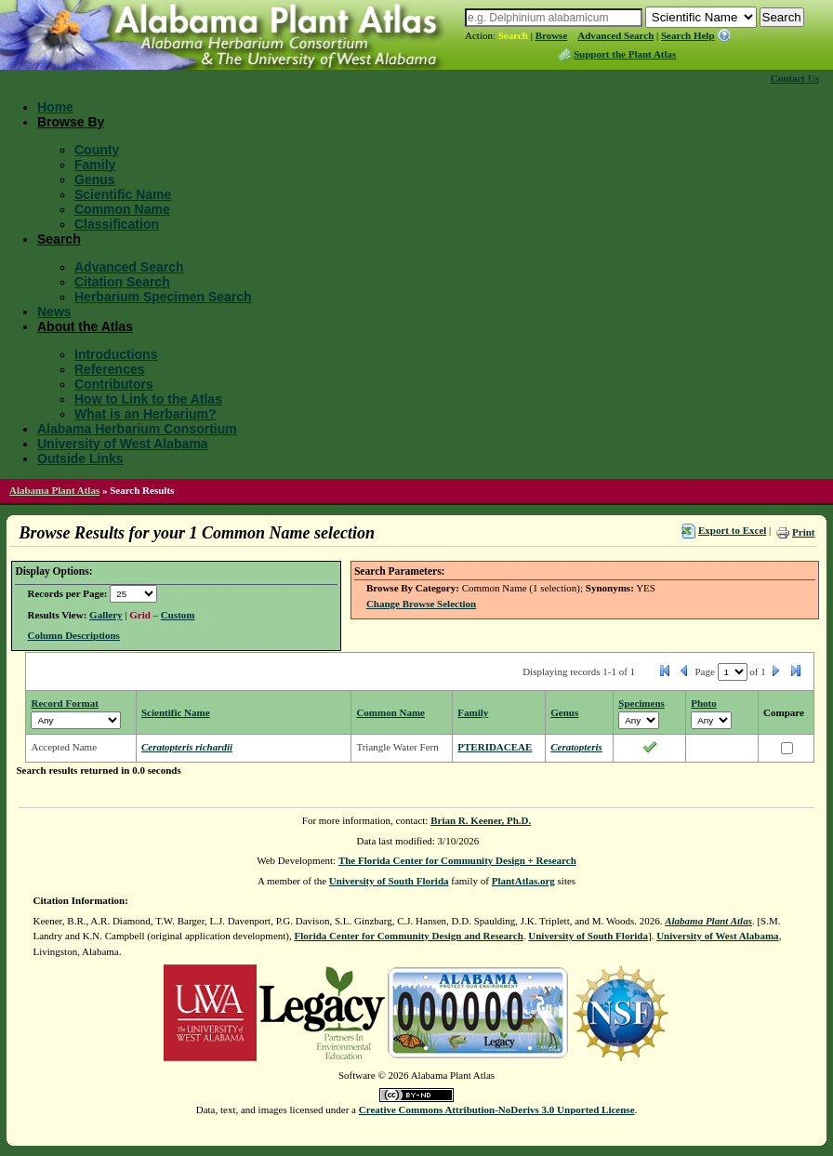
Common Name (122, 209)
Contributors (113, 384)
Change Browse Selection (421, 603)
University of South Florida (389, 880)
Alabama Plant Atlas (54, 490)
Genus (94, 179)
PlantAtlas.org (523, 880)
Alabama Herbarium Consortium (137, 428)
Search (513, 35)
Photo (704, 703)
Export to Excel (732, 530)
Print (803, 532)
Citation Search (122, 281)
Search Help (688, 35)
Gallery (105, 614)
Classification (116, 224)
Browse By (70, 121)
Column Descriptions (73, 635)
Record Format (64, 703)
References (109, 369)
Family (94, 164)
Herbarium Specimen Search (163, 296)
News (54, 311)
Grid (140, 614)
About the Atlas (85, 326)
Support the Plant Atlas (625, 54)
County (96, 149)
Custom (178, 614)
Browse (552, 35)
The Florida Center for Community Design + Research (457, 860)
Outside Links (80, 458)
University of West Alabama (122, 443)
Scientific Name (122, 194)
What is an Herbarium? (145, 413)
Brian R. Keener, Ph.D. (480, 820)
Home (55, 107)
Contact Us (795, 78)
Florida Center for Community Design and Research (409, 935)
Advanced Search (615, 35)
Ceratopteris (576, 746)
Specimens (641, 703)
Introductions (115, 354)
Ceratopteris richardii (186, 746)
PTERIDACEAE (494, 746)
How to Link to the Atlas (148, 399)
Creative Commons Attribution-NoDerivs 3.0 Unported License (497, 1109)
